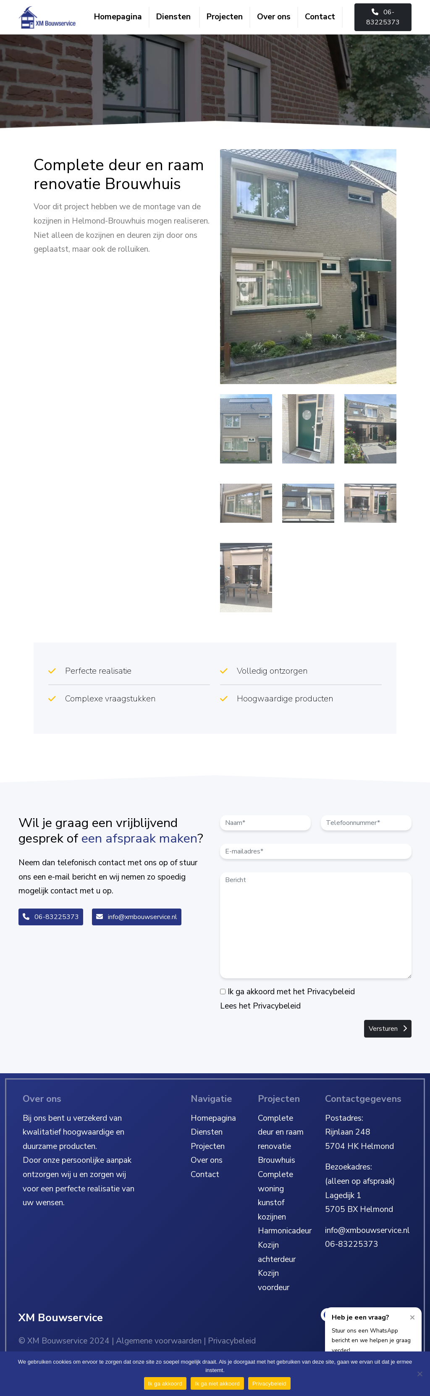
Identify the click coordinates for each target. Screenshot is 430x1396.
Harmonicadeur (285, 1230)
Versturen (388, 1028)
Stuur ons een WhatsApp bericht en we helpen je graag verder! (371, 1341)
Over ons (274, 16)
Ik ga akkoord (165, 1383)
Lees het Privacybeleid (260, 1006)
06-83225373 (383, 17)
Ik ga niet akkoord (217, 1383)
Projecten (225, 16)
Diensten (173, 16)
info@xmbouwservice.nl (136, 917)
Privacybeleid (232, 1340)
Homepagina (118, 16)
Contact (320, 16)
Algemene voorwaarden (159, 1340)
